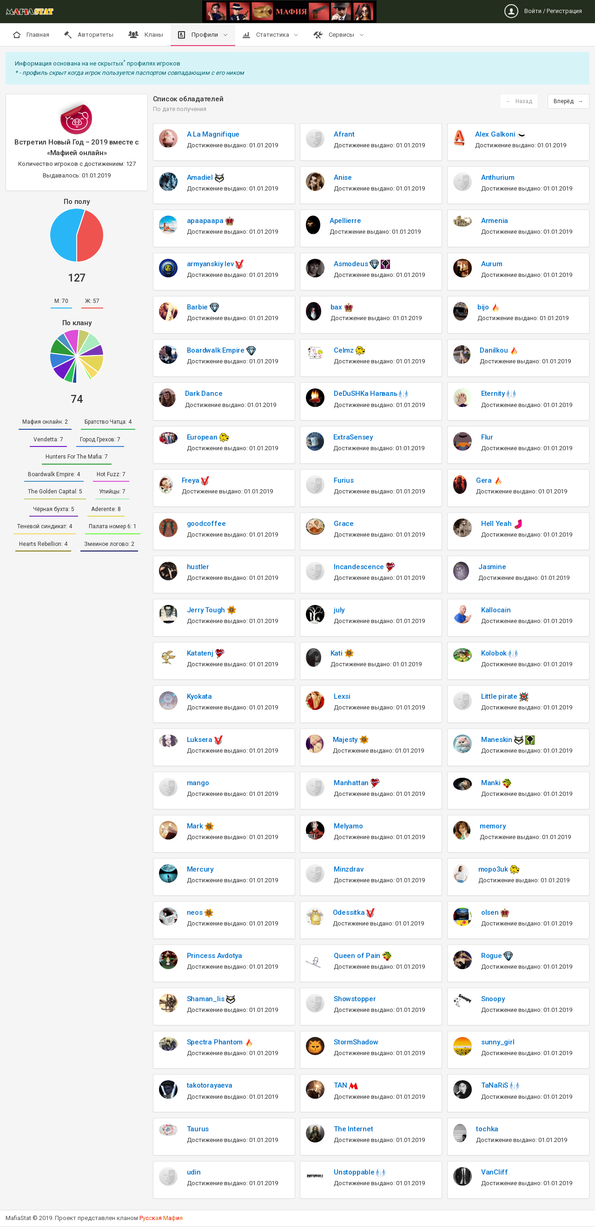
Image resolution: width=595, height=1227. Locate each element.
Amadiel (201, 177)
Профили (198, 35)
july (339, 610)
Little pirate (500, 696)
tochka (487, 1129)
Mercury (200, 869)
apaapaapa (206, 221)
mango (198, 783)
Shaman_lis (206, 999)
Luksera (200, 739)
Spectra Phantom (216, 1042)
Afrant (344, 134)
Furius (344, 480)
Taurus (198, 1129)
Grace (344, 523)
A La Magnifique (213, 134)
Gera (485, 480)
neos (196, 912)
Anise (343, 177)
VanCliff (494, 1172)
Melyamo (348, 826)
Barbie (198, 307)
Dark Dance (204, 393)
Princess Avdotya (214, 955)
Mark (196, 826)
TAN (341, 1085)
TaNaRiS (495, 1085)
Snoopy (493, 999)
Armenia (494, 221)
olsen (491, 912)
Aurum (491, 264)
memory (493, 826)
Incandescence (360, 567)
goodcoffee (206, 523)
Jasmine (492, 567)
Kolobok (495, 653)
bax (337, 307)
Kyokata (199, 696)
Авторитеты (88, 35)
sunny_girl (498, 1042)
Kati (337, 653)
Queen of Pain (358, 955)
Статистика (267, 35)
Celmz (345, 350)
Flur (487, 437)
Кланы (145, 35)
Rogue (492, 955)
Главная (31, 35)
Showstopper (355, 999)
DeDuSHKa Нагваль (366, 393)
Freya (191, 480)
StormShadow (356, 1042)
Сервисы (334, 35)
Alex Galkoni (496, 134)
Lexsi (342, 696)
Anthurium (498, 177)
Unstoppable (355, 1172)
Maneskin (497, 739)
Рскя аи (161, 1217)
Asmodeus (352, 264)
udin (194, 1172)
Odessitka (350, 912)
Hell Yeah (497, 523)
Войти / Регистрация (543, 11)
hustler (198, 567)
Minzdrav (348, 869)
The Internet (353, 1129)
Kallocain (496, 610)
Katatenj (201, 653)
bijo (484, 307)
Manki (491, 783)
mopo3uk (494, 869)
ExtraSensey (353, 437)
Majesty (346, 739)
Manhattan (352, 783)
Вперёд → (568, 101)
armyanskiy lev (211, 264)
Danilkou (494, 350)
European (203, 437)
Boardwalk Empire (216, 350)
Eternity (494, 393)
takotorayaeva (209, 1085)
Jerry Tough (207, 610)
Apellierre (345, 221)
